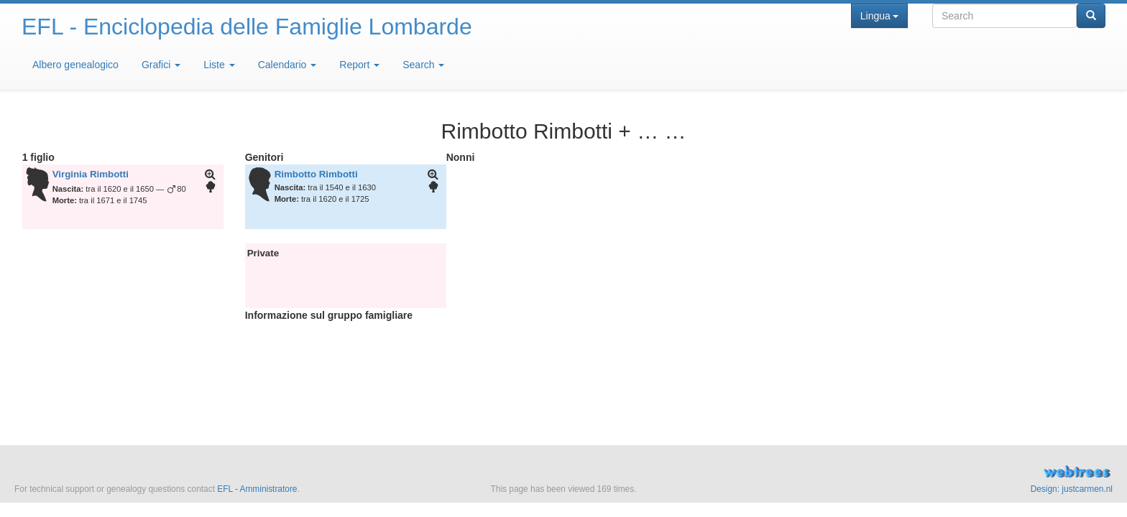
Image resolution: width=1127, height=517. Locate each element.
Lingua (879, 16)
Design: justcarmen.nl (1072, 489)
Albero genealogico (75, 64)
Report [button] (359, 64)
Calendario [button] (287, 64)
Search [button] (423, 64)
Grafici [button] (161, 64)
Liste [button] (218, 64)
